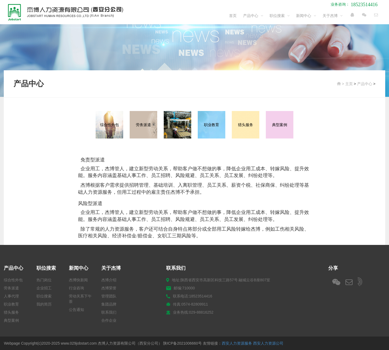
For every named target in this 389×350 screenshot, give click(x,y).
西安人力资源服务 (237, 343)
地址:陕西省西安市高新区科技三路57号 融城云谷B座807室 (218, 280)
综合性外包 (13, 280)
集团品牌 (108, 304)
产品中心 (253, 15)
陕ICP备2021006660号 (182, 343)
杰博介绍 (108, 280)
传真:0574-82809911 (187, 304)
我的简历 (44, 304)
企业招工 (44, 288)
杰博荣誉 (108, 288)
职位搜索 (280, 15)
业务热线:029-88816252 (189, 312)
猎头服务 (11, 312)
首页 (233, 15)
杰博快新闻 (78, 280)
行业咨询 (76, 288)
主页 (349, 84)
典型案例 (11, 320)
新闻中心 (306, 15)
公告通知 (76, 309)
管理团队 (108, 296)
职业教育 (11, 304)
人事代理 (11, 296)
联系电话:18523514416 (189, 296)
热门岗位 (44, 280)
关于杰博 (333, 15)
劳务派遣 (11, 288)
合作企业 (108, 320)
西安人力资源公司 (268, 343)
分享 (333, 268)
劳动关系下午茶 (80, 299)
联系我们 (108, 312)
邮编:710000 (180, 288)
